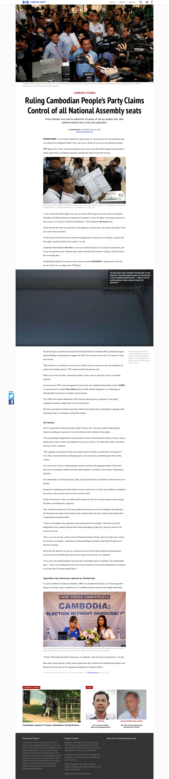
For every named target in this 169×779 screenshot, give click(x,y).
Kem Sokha (70, 389)
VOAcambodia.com (93, 672)
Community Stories (84, 93)
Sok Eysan (104, 222)
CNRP (121, 385)
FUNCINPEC (96, 261)
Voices (113, 2)
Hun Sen (69, 248)
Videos (123, 2)
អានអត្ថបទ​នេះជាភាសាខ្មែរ (84, 132)
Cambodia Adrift (38, 2)
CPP (45, 149)
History (133, 2)
